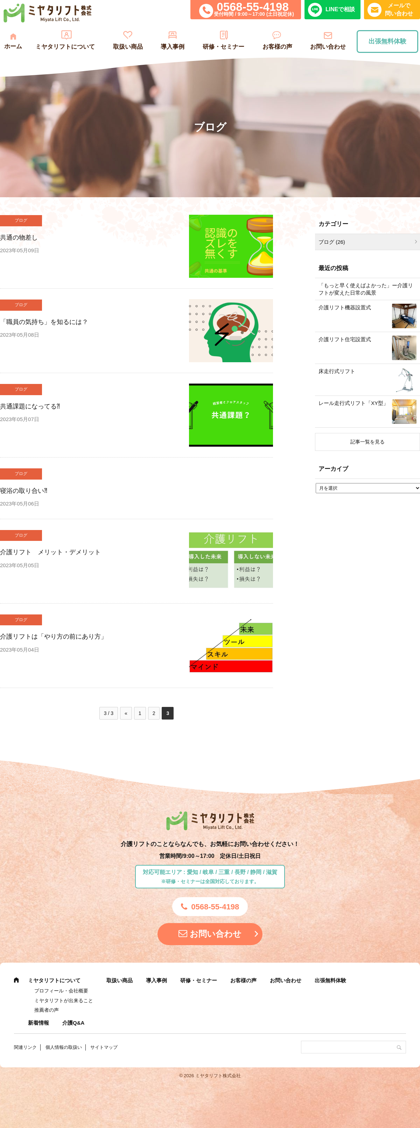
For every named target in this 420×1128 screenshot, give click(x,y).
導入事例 (172, 46)
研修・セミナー (223, 46)
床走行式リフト (336, 371)
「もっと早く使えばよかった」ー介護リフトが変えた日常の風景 (365, 289)
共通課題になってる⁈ (30, 406)
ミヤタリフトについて (65, 46)
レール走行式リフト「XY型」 (353, 403)
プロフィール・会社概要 (61, 990)
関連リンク (25, 1047)
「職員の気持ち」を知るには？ (44, 321)
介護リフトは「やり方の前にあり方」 (53, 636)
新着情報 (38, 1023)
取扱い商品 (128, 46)
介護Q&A (73, 1023)
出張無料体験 (387, 41)
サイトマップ (104, 1047)
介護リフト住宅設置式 (344, 339)
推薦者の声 (46, 1010)
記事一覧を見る (367, 442)
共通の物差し (19, 237)
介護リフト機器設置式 (344, 307)
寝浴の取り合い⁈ (23, 490)
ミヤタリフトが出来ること (63, 1000)
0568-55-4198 (253, 6)
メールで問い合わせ (399, 9)
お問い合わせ (328, 46)
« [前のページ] (126, 713)
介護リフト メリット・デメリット (50, 552)
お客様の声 (277, 46)
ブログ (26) (331, 242)
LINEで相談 (340, 9)
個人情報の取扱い (64, 1047)
